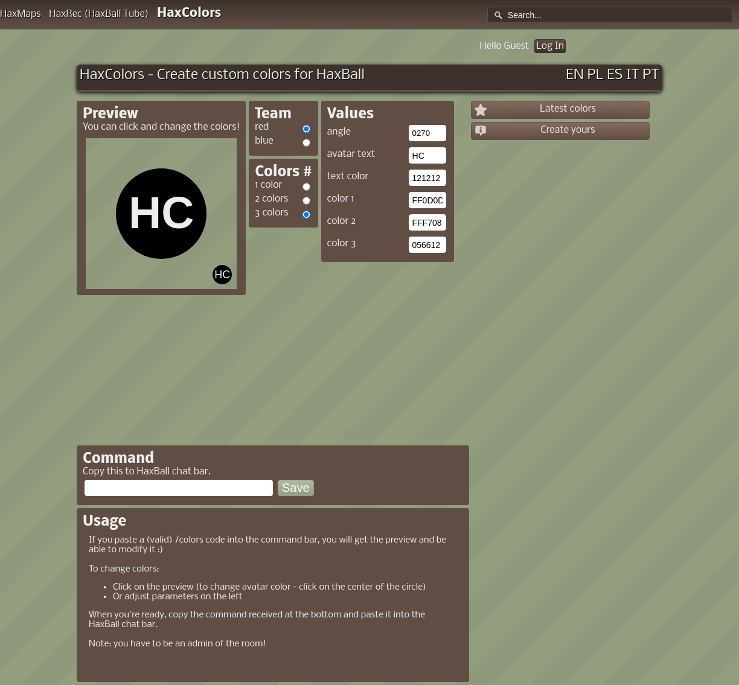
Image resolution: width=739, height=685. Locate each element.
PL (595, 75)
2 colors (271, 199)
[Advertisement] (350, 349)
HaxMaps (20, 14)
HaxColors (189, 14)
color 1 (340, 199)
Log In (550, 46)
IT (632, 75)
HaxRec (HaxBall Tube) (99, 14)
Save (296, 487)
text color (348, 176)
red (262, 127)
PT (650, 75)
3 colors (271, 213)
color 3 (341, 243)
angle (339, 132)
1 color (268, 185)
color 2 (341, 221)
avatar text (351, 154)
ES (614, 75)
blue (264, 141)
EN (575, 75)
